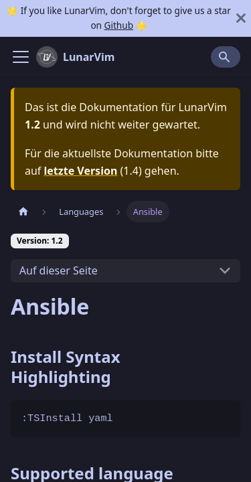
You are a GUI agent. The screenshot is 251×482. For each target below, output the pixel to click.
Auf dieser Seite (58, 270)
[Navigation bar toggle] (21, 57)
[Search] (225, 57)
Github (118, 25)
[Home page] (23, 211)
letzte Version (81, 170)
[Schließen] (241, 18)
